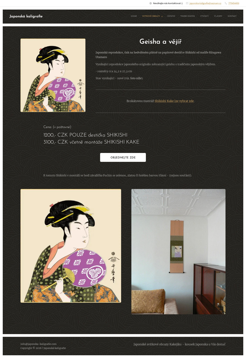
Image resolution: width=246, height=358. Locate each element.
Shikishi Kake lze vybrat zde (174, 101)
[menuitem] (203, 16)
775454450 (233, 3)
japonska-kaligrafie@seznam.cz (205, 3)
